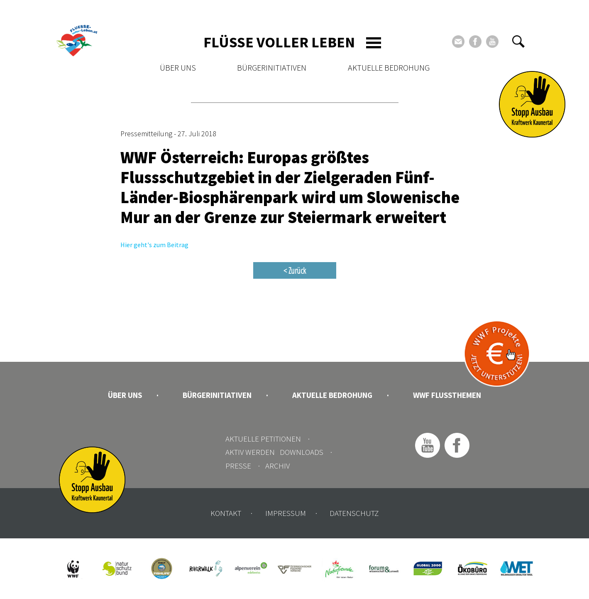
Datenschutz (354, 513)
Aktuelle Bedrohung (389, 67)
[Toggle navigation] (373, 42)
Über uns (178, 67)
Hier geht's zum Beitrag (154, 245)
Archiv (277, 466)
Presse (238, 466)
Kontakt (225, 513)
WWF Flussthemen (447, 395)
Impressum (285, 513)
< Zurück (295, 270)
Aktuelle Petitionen (263, 439)
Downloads (301, 452)
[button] (518, 41)
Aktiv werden (250, 452)
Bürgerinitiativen (271, 67)
